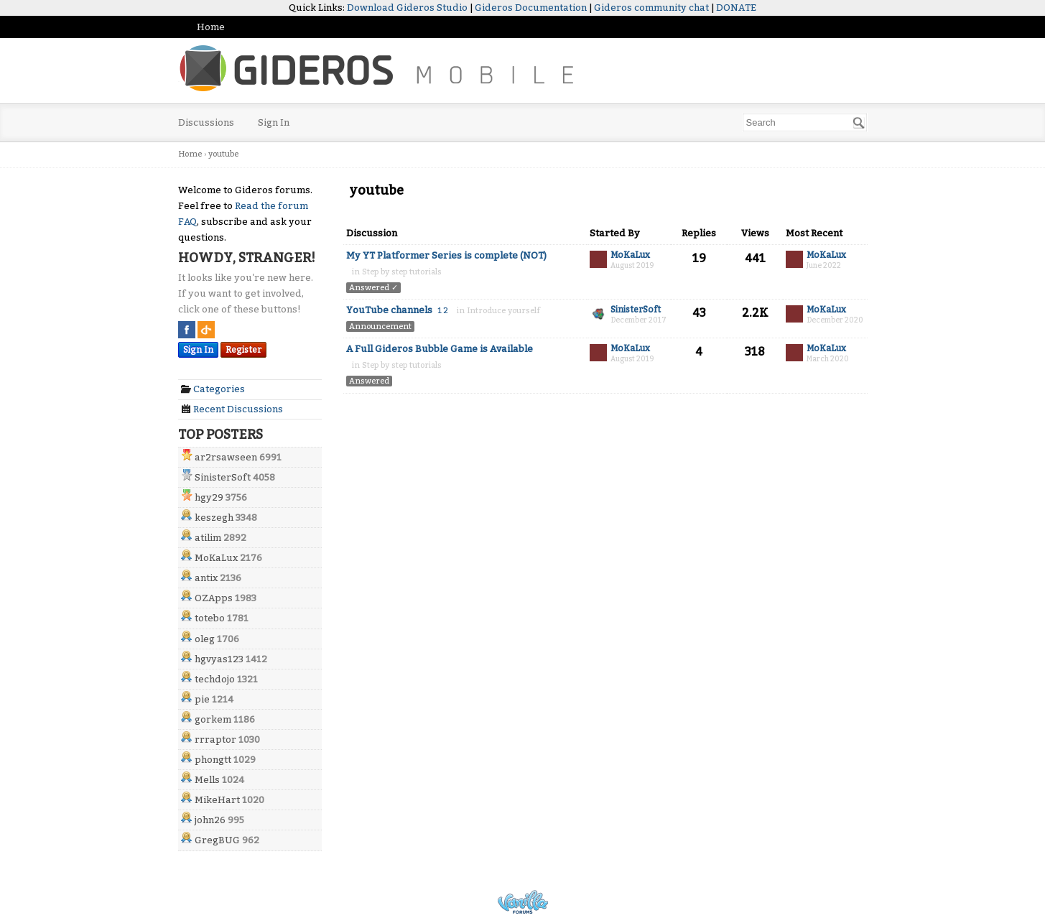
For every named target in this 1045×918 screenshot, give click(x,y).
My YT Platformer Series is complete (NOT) (446, 255)
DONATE (736, 7)
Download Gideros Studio (407, 7)
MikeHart (217, 799)
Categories (213, 389)
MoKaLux (216, 557)
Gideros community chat (651, 7)
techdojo (215, 679)
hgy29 (209, 497)
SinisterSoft (223, 477)
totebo (210, 618)
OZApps (214, 598)
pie (202, 699)
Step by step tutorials (402, 272)
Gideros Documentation (531, 7)
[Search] (859, 123)
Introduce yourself (503, 310)
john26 (210, 820)
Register (243, 350)
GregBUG (217, 840)
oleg (205, 639)
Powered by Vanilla (523, 902)
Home (211, 27)
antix (206, 577)
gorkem (213, 719)
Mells (207, 779)
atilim (208, 537)
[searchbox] (805, 122)
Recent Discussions (232, 409)
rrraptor (215, 739)
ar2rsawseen (226, 457)
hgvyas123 (219, 659)
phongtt (213, 759)
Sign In (273, 122)
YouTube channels (389, 310)
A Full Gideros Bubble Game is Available (439, 348)
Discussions (206, 122)
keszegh (214, 517)
